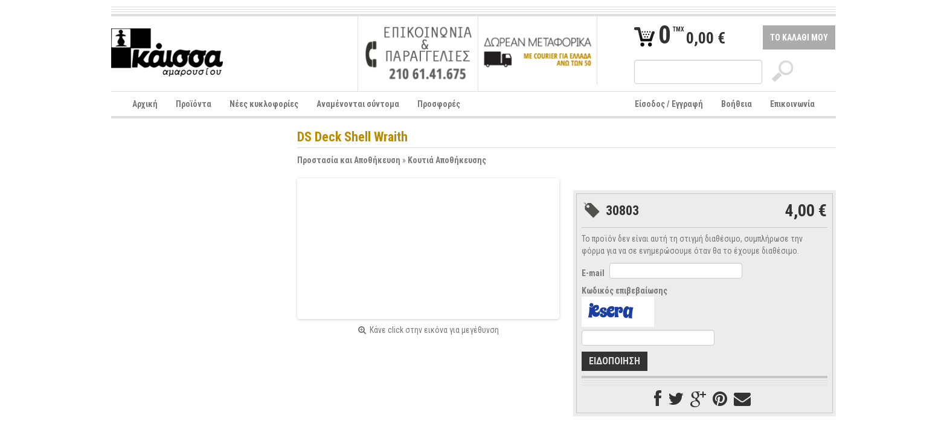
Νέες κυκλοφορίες (264, 104)
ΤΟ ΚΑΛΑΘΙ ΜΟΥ (799, 37)
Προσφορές (438, 104)
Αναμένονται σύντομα (357, 104)
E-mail (593, 273)
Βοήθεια (736, 104)
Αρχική (145, 104)
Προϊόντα (193, 104)
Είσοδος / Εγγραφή (669, 104)
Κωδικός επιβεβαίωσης (624, 290)
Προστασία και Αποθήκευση (348, 160)
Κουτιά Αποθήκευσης (447, 160)
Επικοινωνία (792, 104)
